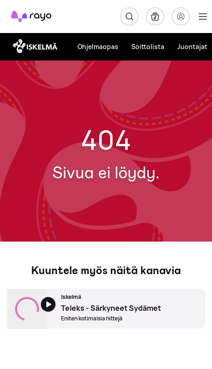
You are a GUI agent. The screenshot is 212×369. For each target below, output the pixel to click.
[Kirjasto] (155, 16)
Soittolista (147, 46)
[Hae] (129, 16)
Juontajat (192, 46)
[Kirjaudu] (181, 16)
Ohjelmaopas (98, 46)
